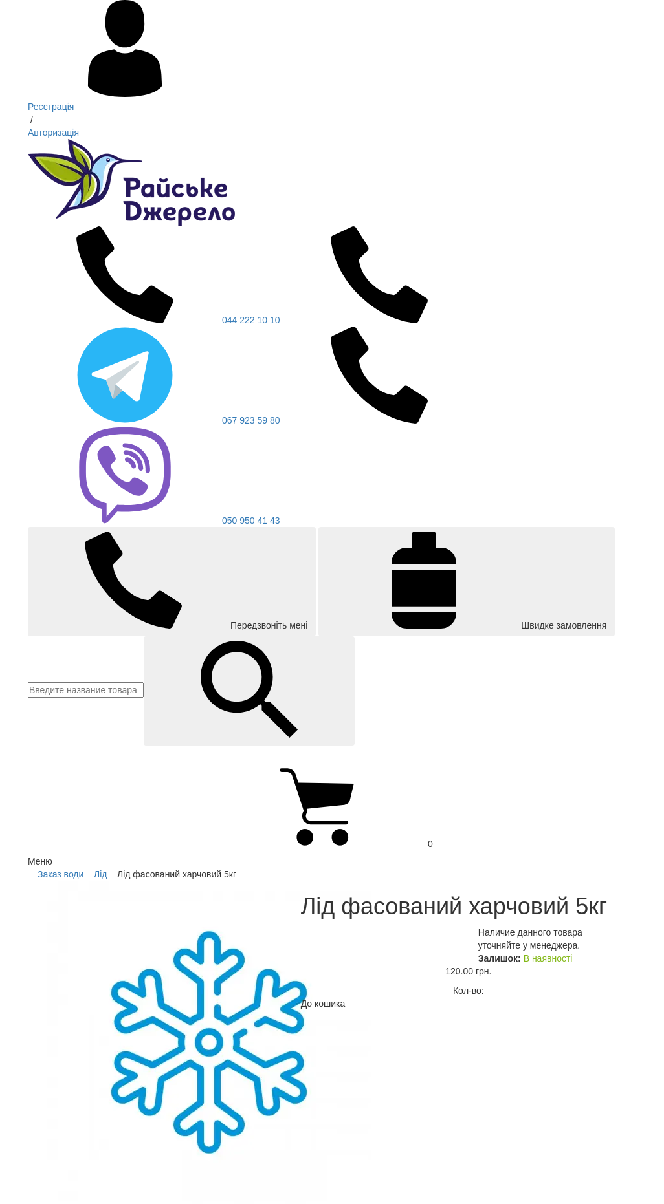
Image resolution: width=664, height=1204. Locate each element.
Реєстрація (51, 107)
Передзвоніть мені (171, 581)
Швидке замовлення (466, 581)
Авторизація (53, 132)
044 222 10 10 (154, 320)
